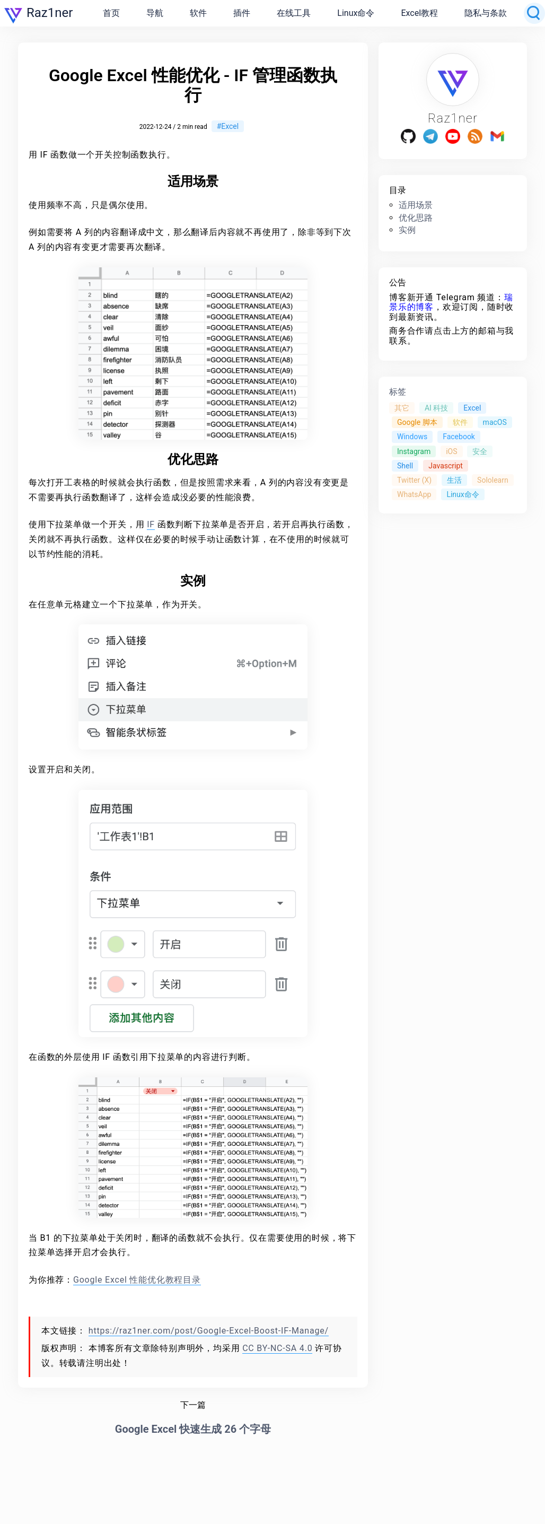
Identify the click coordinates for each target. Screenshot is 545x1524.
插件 (241, 13)
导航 (154, 13)
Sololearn (492, 480)
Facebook (459, 436)
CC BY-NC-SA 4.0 (277, 1348)
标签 (397, 392)
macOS (495, 422)
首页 (111, 13)
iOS (451, 451)
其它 (401, 408)
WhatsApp (414, 494)
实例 (407, 230)
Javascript (445, 465)
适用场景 (416, 205)
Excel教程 (419, 13)
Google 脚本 (417, 422)
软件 (198, 13)
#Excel (228, 126)
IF (151, 524)
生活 (454, 480)
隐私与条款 (485, 13)
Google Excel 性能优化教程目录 (137, 1280)
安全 (479, 451)
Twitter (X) (414, 480)
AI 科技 (436, 408)
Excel (472, 408)
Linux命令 (355, 13)
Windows (412, 436)
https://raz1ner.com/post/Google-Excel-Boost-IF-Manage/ (209, 1331)
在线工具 (294, 13)
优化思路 (416, 218)
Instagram (413, 451)
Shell (405, 465)
